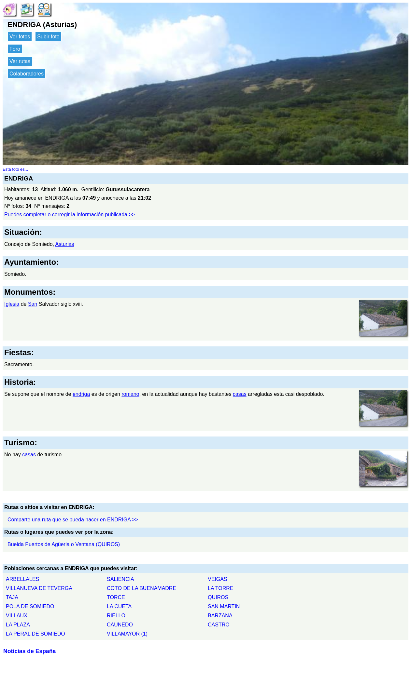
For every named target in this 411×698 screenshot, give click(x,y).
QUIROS (218, 597)
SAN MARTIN (224, 606)
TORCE (116, 597)
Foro (14, 49)
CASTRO (219, 624)
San (32, 304)
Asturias (64, 244)
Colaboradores (26, 73)
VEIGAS (217, 579)
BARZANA (220, 615)
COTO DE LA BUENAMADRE (141, 588)
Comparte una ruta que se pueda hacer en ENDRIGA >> (72, 519)
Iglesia (11, 304)
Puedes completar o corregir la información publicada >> (69, 214)
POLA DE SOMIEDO (30, 606)
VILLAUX (16, 615)
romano (130, 394)
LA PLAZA (18, 624)
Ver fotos (19, 36)
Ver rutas (19, 61)
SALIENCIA (120, 579)
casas (240, 394)
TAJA (12, 597)
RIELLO (116, 615)
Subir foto (48, 36)
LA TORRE (221, 588)
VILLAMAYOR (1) (127, 634)
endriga (81, 394)
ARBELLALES (22, 579)
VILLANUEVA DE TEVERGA (39, 588)
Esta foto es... (15, 169)
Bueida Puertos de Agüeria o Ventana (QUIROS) (63, 544)
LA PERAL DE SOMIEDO (35, 634)
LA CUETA (119, 606)
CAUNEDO (120, 624)
